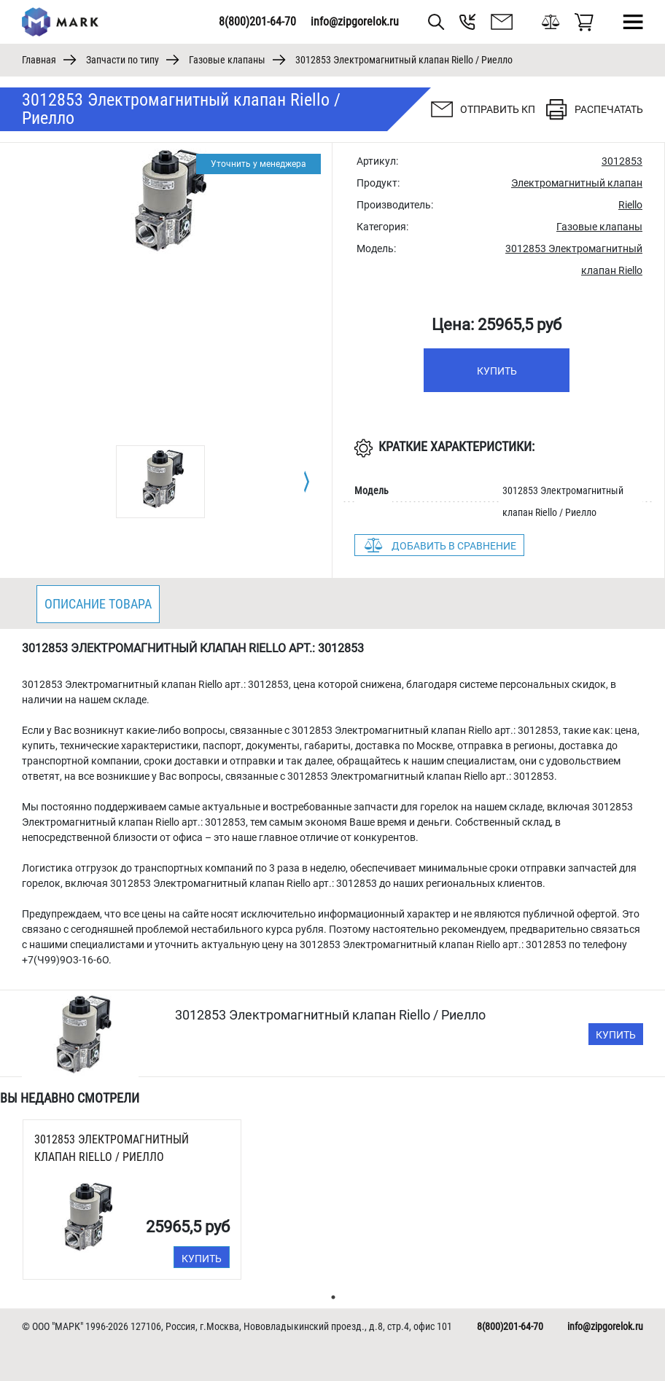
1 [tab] (333, 1297)
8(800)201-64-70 (257, 21)
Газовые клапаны (227, 60)
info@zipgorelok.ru (355, 21)
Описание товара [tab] (98, 603)
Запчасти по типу (122, 60)
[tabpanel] (160, 481)
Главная (39, 60)
